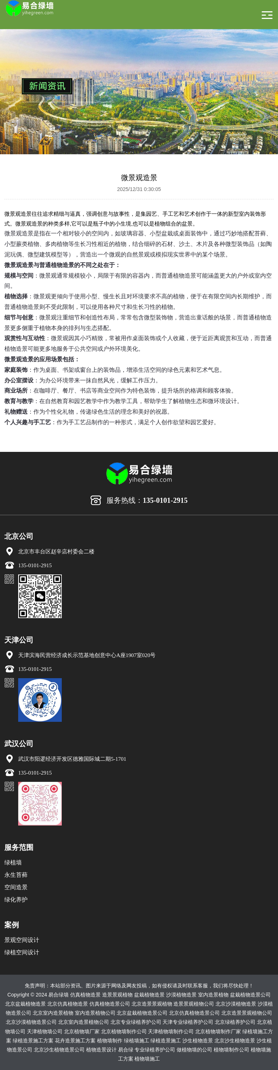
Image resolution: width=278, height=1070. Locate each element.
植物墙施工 (147, 1059)
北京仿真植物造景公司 (194, 1013)
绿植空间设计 (21, 952)
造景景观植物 (117, 995)
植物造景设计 (101, 1050)
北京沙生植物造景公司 (59, 1050)
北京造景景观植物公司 (246, 1013)
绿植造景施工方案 (33, 1040)
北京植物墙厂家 (82, 1031)
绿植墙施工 (136, 1040)
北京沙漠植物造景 (235, 1004)
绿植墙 (13, 862)
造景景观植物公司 (193, 1004)
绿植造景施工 (165, 1040)
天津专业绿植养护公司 (187, 1022)
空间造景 (16, 887)
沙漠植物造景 (181, 995)
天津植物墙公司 (45, 1031)
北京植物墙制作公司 (124, 1031)
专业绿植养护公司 (154, 1050)
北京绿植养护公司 (235, 1022)
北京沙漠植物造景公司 (31, 1022)
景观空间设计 (21, 940)
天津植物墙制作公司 (171, 1031)
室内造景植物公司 (95, 1013)
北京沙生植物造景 (234, 1040)
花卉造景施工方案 (75, 1040)
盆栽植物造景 (149, 995)
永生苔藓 (16, 875)
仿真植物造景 (85, 995)
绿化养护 (16, 899)
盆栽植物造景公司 (250, 995)
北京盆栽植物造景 (25, 1004)
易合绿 (125, 1050)
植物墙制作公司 (231, 1050)
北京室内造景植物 (53, 1013)
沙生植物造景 (197, 1040)
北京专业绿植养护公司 (135, 1022)
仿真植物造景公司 (109, 1004)
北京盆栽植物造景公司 (142, 1013)
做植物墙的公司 (194, 1050)
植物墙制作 (109, 1040)
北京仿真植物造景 (67, 1004)
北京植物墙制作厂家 (218, 1031)
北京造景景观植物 (152, 1004)
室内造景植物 (213, 995)
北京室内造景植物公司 (83, 1022)
